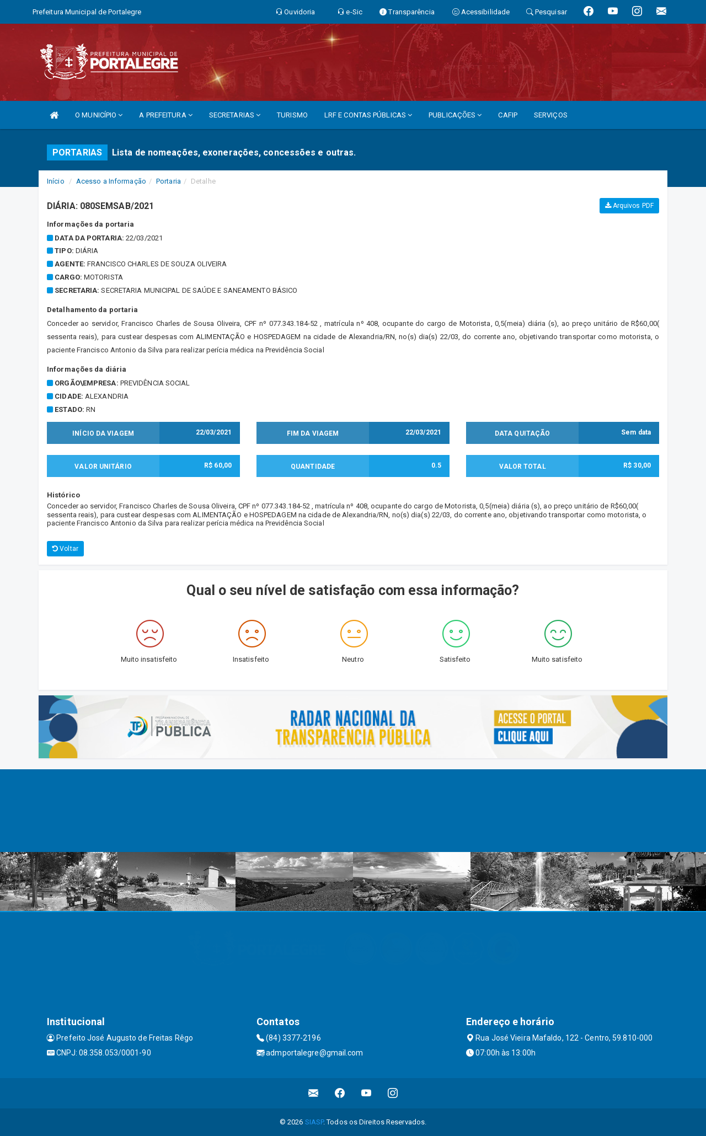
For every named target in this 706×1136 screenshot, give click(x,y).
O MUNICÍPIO (98, 115)
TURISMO (292, 115)
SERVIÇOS (551, 115)
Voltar (65, 549)
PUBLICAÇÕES (455, 115)
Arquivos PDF (629, 206)
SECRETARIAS (234, 115)
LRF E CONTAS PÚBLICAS (368, 115)
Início (56, 181)
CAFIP (507, 115)
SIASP (314, 1122)
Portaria (168, 181)
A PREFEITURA (165, 115)
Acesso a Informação (111, 181)
